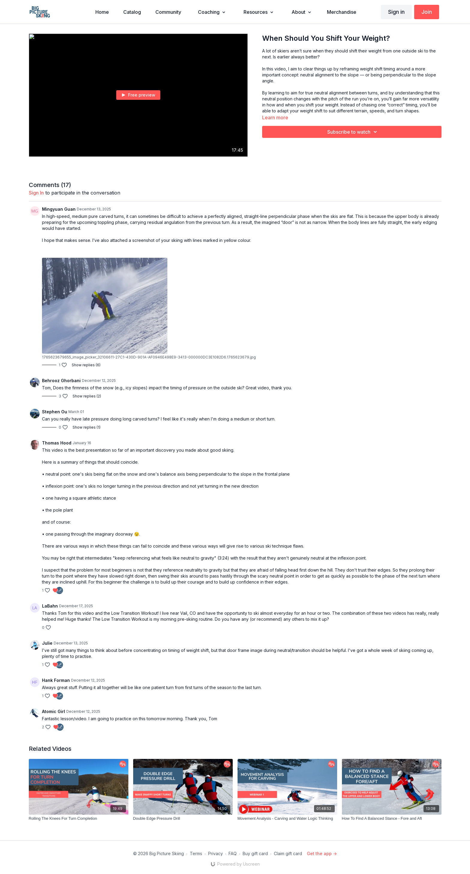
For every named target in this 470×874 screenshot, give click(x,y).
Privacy (215, 853)
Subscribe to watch (353, 131)
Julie (47, 643)
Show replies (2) (87, 396)
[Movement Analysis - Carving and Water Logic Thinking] (287, 819)
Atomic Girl (53, 711)
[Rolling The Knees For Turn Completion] (78, 819)
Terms (196, 853)
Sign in (396, 12)
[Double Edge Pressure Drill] (183, 819)
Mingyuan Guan (59, 209)
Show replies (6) (86, 365)
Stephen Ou (54, 411)
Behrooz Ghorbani (61, 380)
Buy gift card (255, 853)
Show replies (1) (86, 427)
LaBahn (50, 605)
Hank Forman (56, 680)
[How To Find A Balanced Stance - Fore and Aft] (392, 819)
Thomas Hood (56, 442)
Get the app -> (322, 853)
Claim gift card (288, 853)
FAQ (233, 853)
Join (426, 12)
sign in (36, 193)
